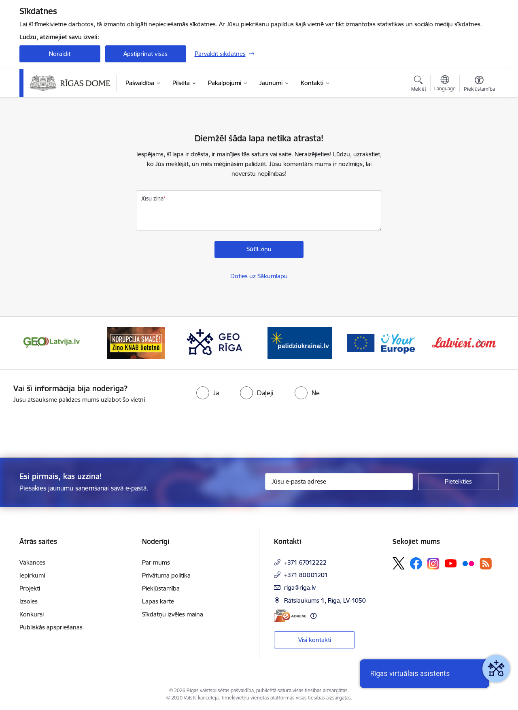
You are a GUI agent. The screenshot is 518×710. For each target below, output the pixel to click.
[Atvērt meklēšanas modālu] (418, 84)
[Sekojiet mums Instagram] (433, 563)
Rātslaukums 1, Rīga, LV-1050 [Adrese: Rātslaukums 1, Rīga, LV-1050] (325, 600)
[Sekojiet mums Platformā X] (399, 563)
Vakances (32, 562)
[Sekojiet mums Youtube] (451, 563)
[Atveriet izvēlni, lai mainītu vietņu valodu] (445, 84)
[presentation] (67, 427)
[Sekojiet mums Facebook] (416, 563)
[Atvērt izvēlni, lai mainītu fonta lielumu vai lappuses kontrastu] (479, 84)
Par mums (156, 562)
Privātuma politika (166, 575)
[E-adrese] (290, 616)
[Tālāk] (480, 343)
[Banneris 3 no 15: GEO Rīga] (218, 342)
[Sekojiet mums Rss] (486, 563)
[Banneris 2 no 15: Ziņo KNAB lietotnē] (136, 342)
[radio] (207, 392)
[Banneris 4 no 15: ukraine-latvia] (299, 342)
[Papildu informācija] (313, 616)
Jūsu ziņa (152, 198)
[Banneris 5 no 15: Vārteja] (382, 342)
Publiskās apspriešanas (51, 627)
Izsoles (28, 601)
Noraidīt (59, 54)
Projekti (29, 588)
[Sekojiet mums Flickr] (468, 563)
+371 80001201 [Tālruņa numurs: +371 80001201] (306, 575)
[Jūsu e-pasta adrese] (339, 481)
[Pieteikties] (458, 481)
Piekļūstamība (161, 588)
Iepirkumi (32, 575)
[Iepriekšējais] (38, 343)
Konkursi (31, 614)
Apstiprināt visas (145, 54)
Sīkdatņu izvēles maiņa (172, 614)
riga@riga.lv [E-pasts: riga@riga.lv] (300, 587)
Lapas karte (158, 601)
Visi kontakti (314, 640)
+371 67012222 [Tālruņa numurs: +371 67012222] (305, 562)
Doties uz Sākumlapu (259, 276)
